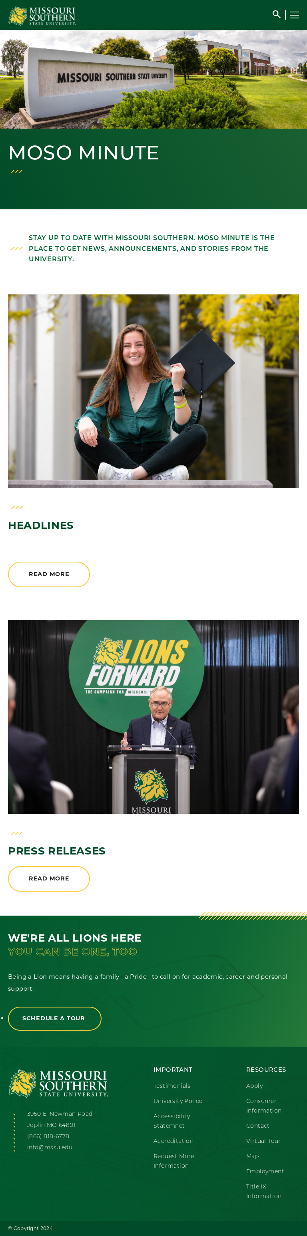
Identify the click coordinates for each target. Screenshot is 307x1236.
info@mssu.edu (49, 1148)
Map (252, 1157)
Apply (254, 1086)
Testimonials (172, 1086)
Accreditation (173, 1142)
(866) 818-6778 (48, 1137)
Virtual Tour (263, 1142)
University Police (178, 1102)
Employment (265, 1172)
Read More (49, 574)
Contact (258, 1126)
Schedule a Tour (54, 1018)
